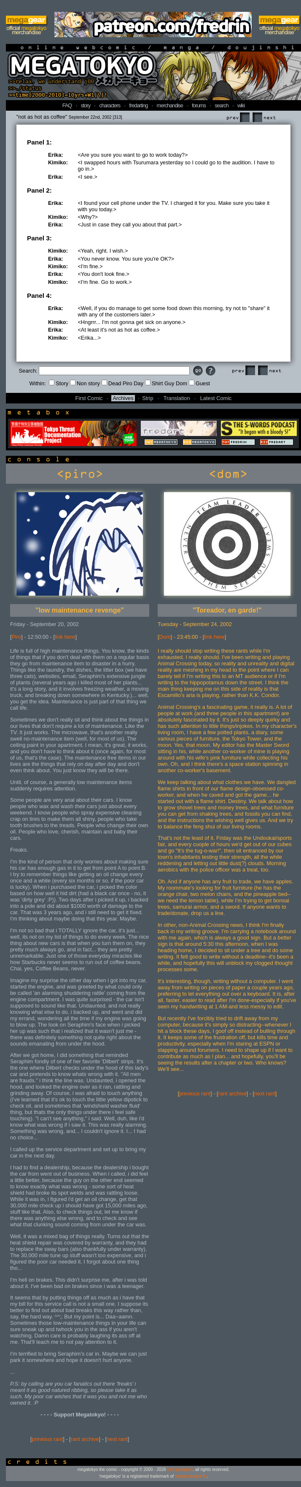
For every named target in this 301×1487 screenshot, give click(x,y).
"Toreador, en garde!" (227, 610)
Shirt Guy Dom (166, 383)
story (86, 105)
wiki (241, 105)
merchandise (170, 105)
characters (109, 105)
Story (58, 383)
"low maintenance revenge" (79, 610)
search (221, 105)
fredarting (138, 105)
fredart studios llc (191, 1476)
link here (65, 637)
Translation (177, 398)
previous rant (47, 1439)
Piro (17, 637)
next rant (117, 1439)
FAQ (67, 105)
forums (199, 105)
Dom (165, 637)
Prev (238, 118)
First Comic (89, 398)
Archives (123, 398)
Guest (199, 383)
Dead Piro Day (122, 383)
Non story (85, 383)
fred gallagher (180, 1469)
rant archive (85, 1439)
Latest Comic (216, 398)
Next (264, 118)
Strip (147, 398)
